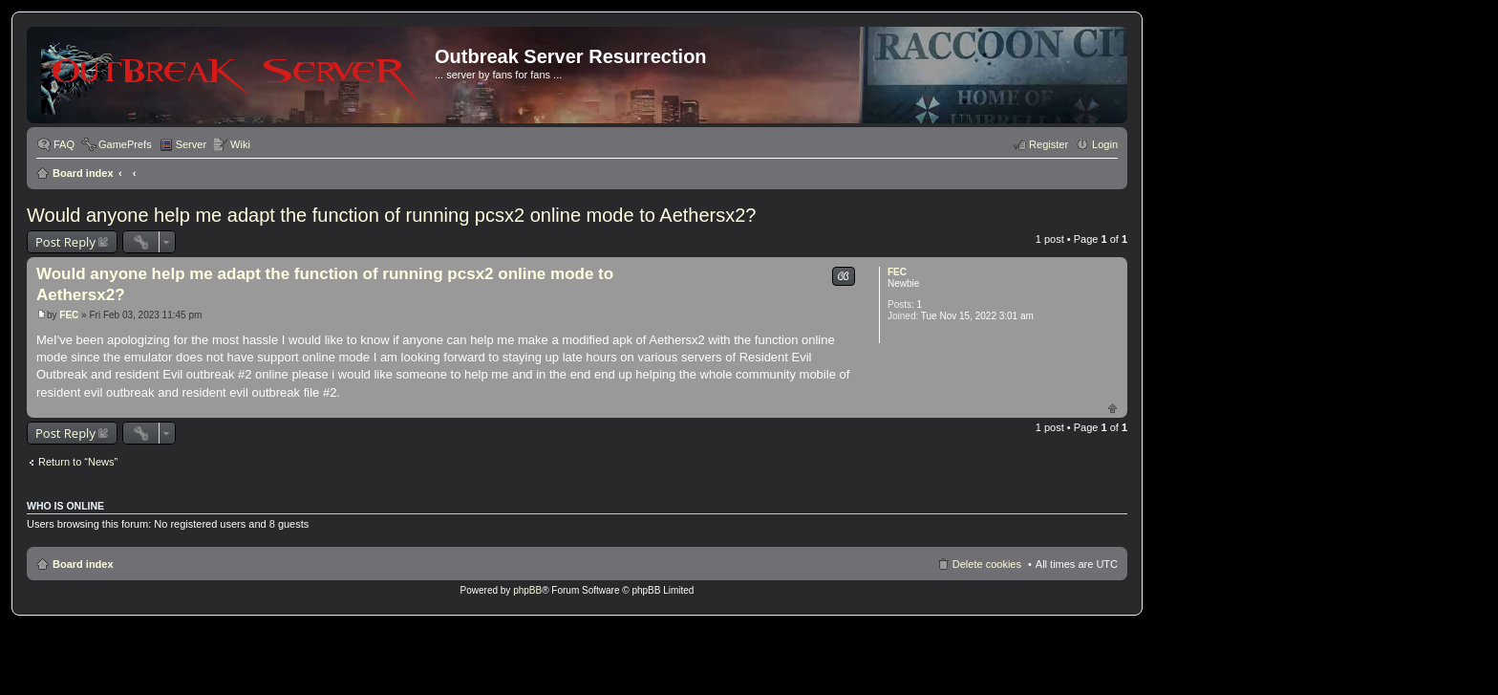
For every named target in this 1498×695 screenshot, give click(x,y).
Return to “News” (78, 461)
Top (1112, 407)
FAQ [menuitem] (64, 144)
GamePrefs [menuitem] (125, 144)
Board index (83, 173)
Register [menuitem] (1048, 144)
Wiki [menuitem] (240, 144)
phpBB (527, 590)
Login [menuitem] (1105, 144)
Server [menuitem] (191, 144)
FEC (897, 272)
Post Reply (65, 241)
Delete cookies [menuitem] (986, 564)
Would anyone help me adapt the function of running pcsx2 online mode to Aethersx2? (391, 215)
